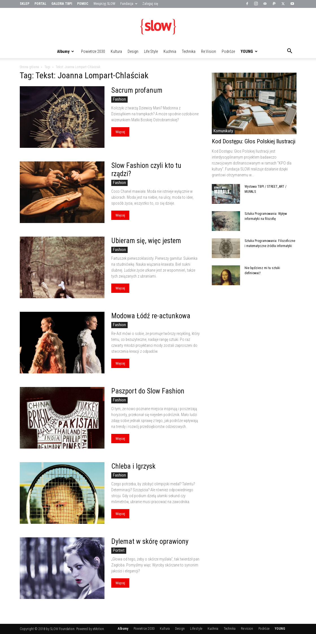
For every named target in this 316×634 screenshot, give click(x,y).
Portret (119, 550)
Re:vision (208, 51)
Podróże (228, 51)
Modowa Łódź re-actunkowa (150, 316)
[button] (290, 51)
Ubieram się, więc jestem (146, 241)
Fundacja (128, 4)
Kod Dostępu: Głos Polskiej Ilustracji (253, 141)
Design (133, 51)
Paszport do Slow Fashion (147, 391)
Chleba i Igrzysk (133, 466)
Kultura (116, 51)
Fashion (119, 99)
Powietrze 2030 (93, 51)
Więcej (120, 132)
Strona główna (29, 67)
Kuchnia (170, 51)
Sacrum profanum (136, 90)
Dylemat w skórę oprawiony (149, 541)
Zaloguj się (150, 4)
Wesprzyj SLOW (104, 4)
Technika (188, 51)
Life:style (151, 51)
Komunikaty (223, 130)
